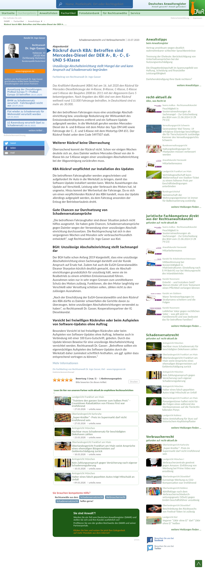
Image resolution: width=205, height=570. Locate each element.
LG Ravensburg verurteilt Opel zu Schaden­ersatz (25, 124)
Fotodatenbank (89, 13)
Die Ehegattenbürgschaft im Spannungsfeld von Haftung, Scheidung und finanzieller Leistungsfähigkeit (172, 70)
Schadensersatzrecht (90, 40)
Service (135, 13)
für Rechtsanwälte (115, 13)
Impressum (197, 18)
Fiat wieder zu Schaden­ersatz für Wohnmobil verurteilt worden (25, 114)
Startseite (8, 13)
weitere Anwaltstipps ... (189, 85)
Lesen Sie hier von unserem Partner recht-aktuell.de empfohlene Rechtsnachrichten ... (93, 391)
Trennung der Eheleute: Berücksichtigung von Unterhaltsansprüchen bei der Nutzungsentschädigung (171, 59)
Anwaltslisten (49, 13)
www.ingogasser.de (24, 71)
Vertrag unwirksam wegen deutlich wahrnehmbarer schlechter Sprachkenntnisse (171, 49)
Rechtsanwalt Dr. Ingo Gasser (85, 76)
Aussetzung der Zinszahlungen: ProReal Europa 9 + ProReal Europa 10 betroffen (24, 92)
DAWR (7, 21)
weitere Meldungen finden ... (186, 207)
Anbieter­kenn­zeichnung (63, 372)
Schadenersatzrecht (67, 501)
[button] (23, 143)
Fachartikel (19, 21)
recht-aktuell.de (169, 222)
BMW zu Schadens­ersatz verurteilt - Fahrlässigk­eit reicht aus (25, 103)
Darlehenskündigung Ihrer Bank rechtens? (169, 79)
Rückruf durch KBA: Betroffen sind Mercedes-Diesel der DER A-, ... (35, 24)
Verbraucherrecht (115, 40)
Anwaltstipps (34, 21)
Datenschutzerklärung (180, 18)
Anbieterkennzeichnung (14, 135)
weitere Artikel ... (36, 130)
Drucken (134, 381)
